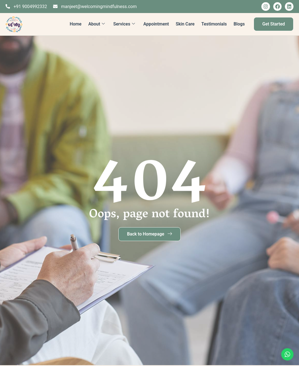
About (97, 24)
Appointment (156, 24)
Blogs (239, 24)
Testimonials (214, 24)
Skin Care (185, 24)
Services (124, 24)
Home (76, 24)
